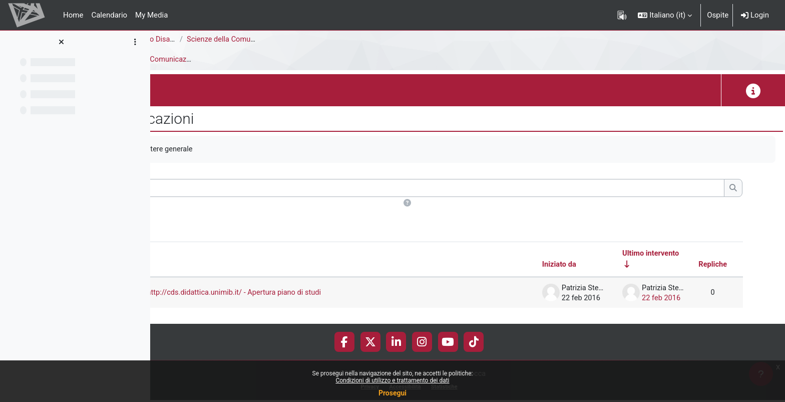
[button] (664, 15)
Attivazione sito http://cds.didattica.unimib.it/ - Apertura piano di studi (328, 293)
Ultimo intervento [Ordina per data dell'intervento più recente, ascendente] (649, 254)
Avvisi (168, 59)
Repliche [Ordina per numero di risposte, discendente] (712, 265)
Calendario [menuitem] (109, 15)
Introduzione (210, 59)
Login (755, 15)
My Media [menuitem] (151, 15)
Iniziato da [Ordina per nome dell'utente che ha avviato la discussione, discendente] (556, 265)
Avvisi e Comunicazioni (280, 59)
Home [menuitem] (73, 15)
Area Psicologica (186, 39)
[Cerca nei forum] (458, 188)
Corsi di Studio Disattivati (267, 39)
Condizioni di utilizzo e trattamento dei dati (392, 380)
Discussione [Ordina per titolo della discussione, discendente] (224, 265)
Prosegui (392, 393)
